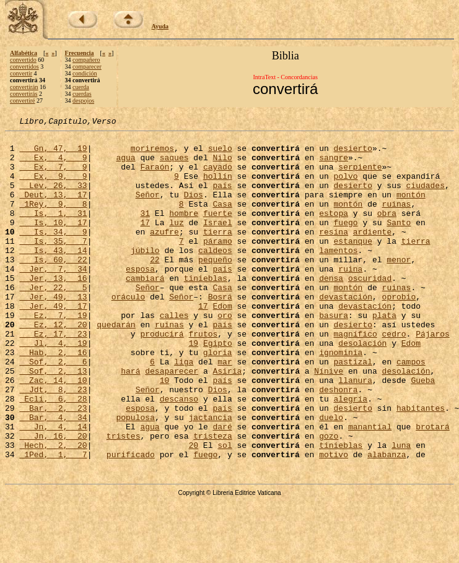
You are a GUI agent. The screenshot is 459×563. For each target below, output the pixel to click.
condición (84, 73)
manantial (369, 487)
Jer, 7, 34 (53, 298)
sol (224, 509)
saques (174, 164)
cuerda (80, 87)
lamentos (338, 276)
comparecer (87, 66)
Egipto (217, 387)
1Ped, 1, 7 (53, 520)
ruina (350, 298)
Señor (148, 209)
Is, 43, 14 (53, 276)
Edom (222, 342)
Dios (193, 209)
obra (386, 231)
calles (174, 353)
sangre (333, 164)
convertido (23, 59)
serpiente (360, 175)
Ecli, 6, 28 (53, 454)
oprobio (399, 331)
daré (222, 487)
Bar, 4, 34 (53, 476)
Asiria (227, 420)
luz (176, 242)
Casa (222, 220)
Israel (217, 242)
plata (384, 353)
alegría (350, 454)
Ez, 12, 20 (53, 365)
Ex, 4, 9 (53, 164)
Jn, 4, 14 (53, 487)
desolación (362, 387)
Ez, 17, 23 (53, 376)
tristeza (212, 498)
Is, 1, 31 (53, 231)
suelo (220, 153)
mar (224, 409)
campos (411, 409)
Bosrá (220, 331)
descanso (179, 454)
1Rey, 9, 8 (53, 220)
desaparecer (171, 420)
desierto (352, 153)
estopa (333, 231)
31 (145, 231)
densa (331, 309)
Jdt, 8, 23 (53, 443)
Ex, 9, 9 (53, 186)
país (222, 198)
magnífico (355, 376)
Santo (399, 242)
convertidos (24, 66)
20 (193, 509)
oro (224, 353)
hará (130, 420)
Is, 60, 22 (53, 287)
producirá (161, 376)
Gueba (423, 431)
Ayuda (160, 26)
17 (145, 242)
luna (401, 509)
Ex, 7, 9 (53, 175)
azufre (164, 253)
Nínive (328, 420)
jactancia (210, 476)
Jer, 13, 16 (53, 309)
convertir (21, 73)
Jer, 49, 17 (53, 342)
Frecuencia (79, 52)
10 (165, 431)
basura (333, 353)
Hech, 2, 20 (53, 509)
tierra (217, 253)
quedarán (116, 365)
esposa (140, 298)
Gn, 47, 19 (53, 153)
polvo (345, 186)
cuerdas (82, 93)
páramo (217, 264)
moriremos (152, 153)
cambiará (145, 309)
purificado (131, 520)
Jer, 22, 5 (53, 320)
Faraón (154, 175)
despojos (83, 100)
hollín (217, 186)
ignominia (340, 398)
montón (411, 209)
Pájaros (433, 376)
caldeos (215, 276)
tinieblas (205, 309)
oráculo (128, 331)
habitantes (420, 465)
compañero (86, 59)
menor (399, 287)
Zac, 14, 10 (53, 431)
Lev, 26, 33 (53, 198)
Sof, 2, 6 (53, 409)
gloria (217, 398)
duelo (331, 476)
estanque (352, 264)
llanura (355, 431)
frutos (202, 376)
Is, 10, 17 (53, 242)
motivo (333, 520)
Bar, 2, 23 (53, 465)
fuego (345, 242)
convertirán (24, 87)
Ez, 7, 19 (53, 353)
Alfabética (23, 52)
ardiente (372, 253)
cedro (394, 376)
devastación (345, 331)
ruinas (396, 220)
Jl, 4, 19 (53, 387)
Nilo (222, 164)
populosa (135, 476)
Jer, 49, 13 (53, 331)
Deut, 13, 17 (53, 209)
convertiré (22, 100)
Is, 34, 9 (53, 253)
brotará (433, 487)
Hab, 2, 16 (53, 398)
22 (155, 287)
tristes (124, 498)
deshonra (338, 443)
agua (125, 164)
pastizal (352, 409)
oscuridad (369, 309)
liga (183, 409)
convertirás (23, 93)
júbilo (145, 276)
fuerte (217, 231)
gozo (328, 498)
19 (193, 387)
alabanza (386, 520)
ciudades (425, 198)
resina (333, 253)
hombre (183, 231)
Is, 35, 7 (53, 264)
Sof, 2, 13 (53, 420)
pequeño (215, 287)
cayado (217, 175)
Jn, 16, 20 (53, 498)
